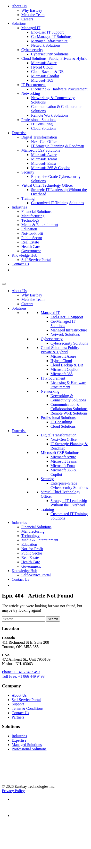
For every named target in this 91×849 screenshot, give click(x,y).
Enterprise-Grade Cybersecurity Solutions (69, 485)
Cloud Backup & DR (47, 71)
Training (28, 198)
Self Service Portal (26, 700)
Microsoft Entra (43, 163)
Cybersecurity (32, 50)
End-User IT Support (47, 32)
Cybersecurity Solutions (49, 54)
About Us (19, 6)
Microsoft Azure (44, 63)
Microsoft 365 (42, 80)
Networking (30, 93)
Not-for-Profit (32, 233)
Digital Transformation (39, 137)
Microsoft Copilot (45, 76)
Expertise (19, 133)
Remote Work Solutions (49, 115)
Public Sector (31, 238)
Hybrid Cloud (41, 67)
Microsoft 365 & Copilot (50, 168)
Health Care (30, 246)
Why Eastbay (31, 10)
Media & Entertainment (39, 225)
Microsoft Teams (44, 159)
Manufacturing (32, 216)
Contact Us (20, 264)
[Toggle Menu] (4, 284)
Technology (30, 220)
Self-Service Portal (36, 260)
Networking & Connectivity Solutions (68, 398)
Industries (19, 207)
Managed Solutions (27, 745)
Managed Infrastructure (49, 41)
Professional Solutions (38, 120)
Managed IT (31, 28)
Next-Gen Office (44, 141)
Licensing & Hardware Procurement (59, 89)
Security (27, 172)
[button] (14, 270)
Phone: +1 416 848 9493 (21, 672)
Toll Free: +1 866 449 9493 (23, 676)
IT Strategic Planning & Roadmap (57, 146)
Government (31, 251)
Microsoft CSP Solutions (40, 150)
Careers (27, 19)
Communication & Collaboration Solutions (68, 406)
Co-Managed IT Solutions (51, 37)
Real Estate (30, 242)
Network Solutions (45, 45)
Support (18, 704)
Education (29, 229)
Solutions (19, 23)
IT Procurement (33, 85)
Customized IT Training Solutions (57, 203)
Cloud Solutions (43, 128)
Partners (18, 717)
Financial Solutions (36, 211)
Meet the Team (32, 15)
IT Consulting (42, 124)
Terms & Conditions (27, 708)
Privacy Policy (13, 791)
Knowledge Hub (24, 255)
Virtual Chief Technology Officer (47, 185)
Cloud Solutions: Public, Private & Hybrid (54, 58)
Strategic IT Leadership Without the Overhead (68, 503)
